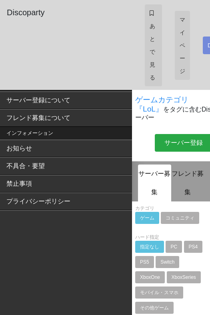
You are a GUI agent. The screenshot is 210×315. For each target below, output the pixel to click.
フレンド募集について (38, 117)
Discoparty (25, 12)
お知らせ (19, 148)
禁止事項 (19, 183)
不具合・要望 (25, 166)
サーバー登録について (38, 100)
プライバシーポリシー (38, 201)
